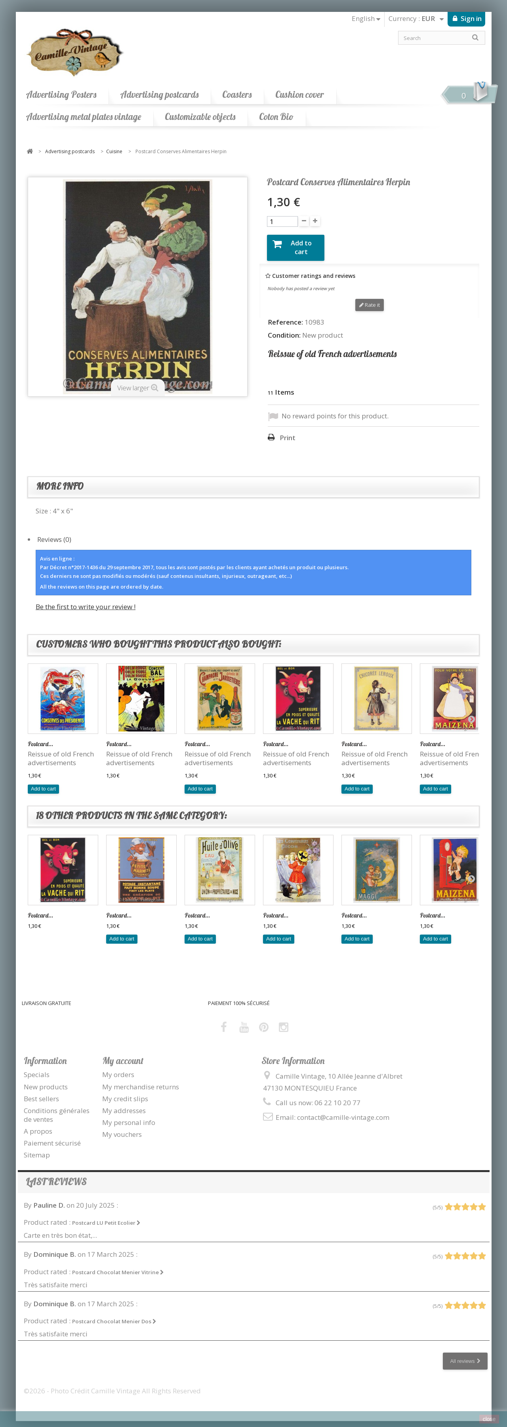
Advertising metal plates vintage (83, 116)
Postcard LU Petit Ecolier (106, 1216)
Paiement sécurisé (52, 1137)
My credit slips (125, 1092)
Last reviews (56, 1176)
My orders (118, 1068)
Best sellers (41, 1092)
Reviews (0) (54, 533)
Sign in (470, 18)
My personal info (128, 1116)
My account (122, 1054)
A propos (38, 1125)
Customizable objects (200, 116)
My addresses (124, 1104)
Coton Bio (276, 116)
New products (46, 1080)
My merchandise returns (140, 1080)
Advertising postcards (159, 94)
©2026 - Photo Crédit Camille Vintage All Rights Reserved (112, 1384)
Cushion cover (299, 94)
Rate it (369, 298)
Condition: (284, 329)
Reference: (285, 316)
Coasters (237, 94)
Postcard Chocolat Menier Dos (114, 1315)
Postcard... (40, 738)
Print (287, 432)
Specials (37, 1068)
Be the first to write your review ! (85, 600)
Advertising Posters (61, 94)
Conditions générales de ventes (57, 1108)
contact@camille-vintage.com (343, 1111)
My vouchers (122, 1128)
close (489, 1419)
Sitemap (37, 1148)
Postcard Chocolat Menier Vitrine (118, 1265)
